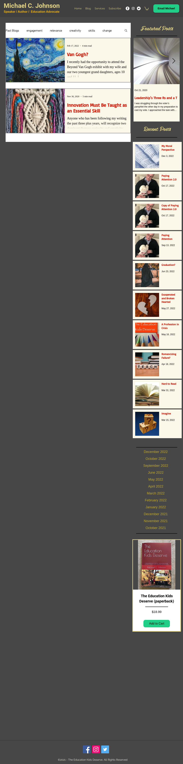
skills (91, 30)
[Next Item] (173, 61)
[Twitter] (139, 8)
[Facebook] (127, 8)
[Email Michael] (166, 8)
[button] (146, 8)
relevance (56, 30)
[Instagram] (133, 8)
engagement (34, 30)
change (107, 30)
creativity (75, 30)
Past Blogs (12, 30)
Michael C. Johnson (32, 5)
